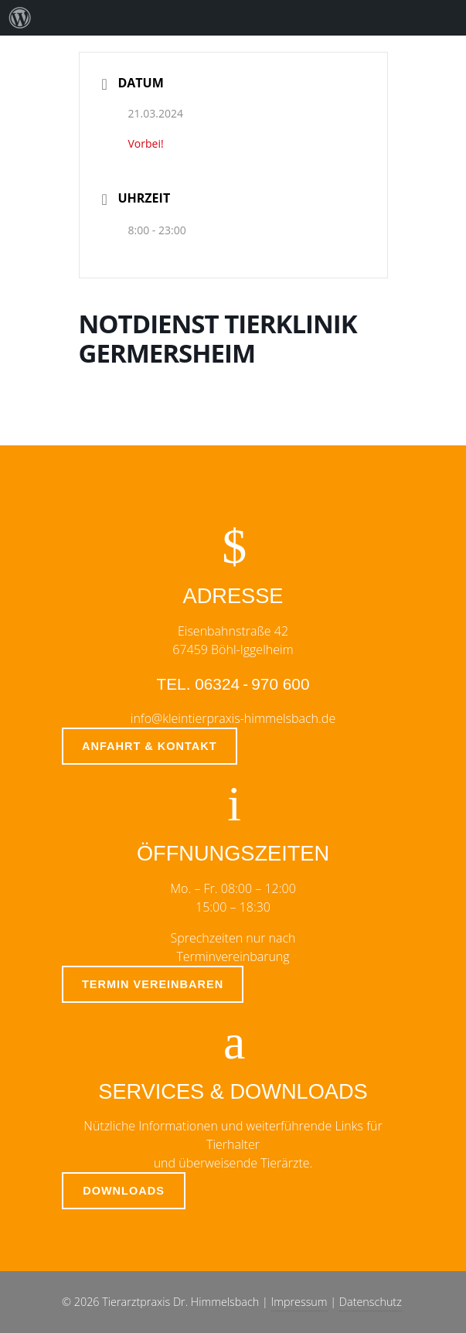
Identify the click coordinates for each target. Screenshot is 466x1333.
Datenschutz (370, 1301)
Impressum (299, 1301)
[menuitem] (20, 18)
